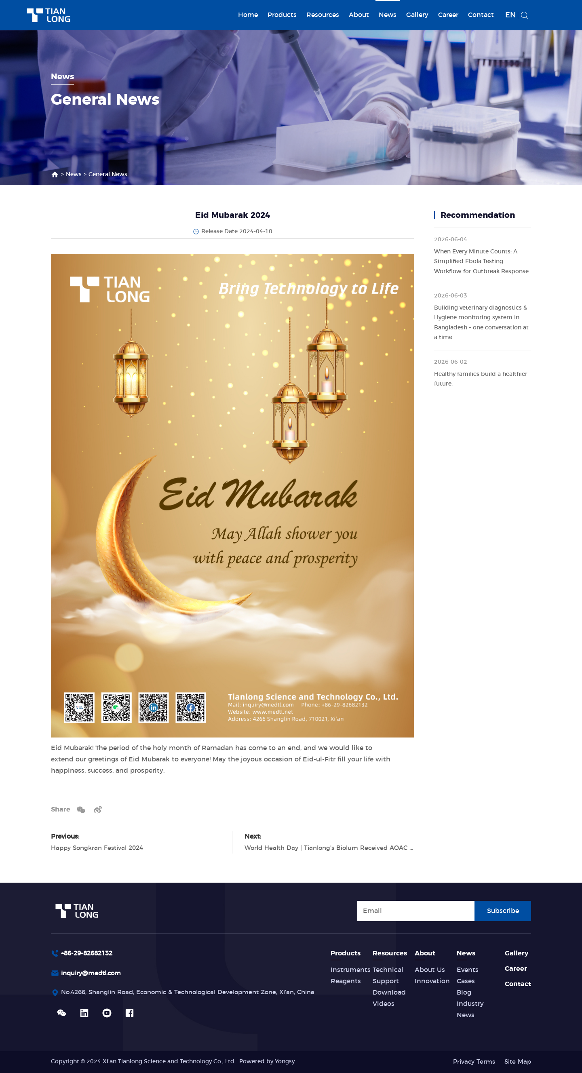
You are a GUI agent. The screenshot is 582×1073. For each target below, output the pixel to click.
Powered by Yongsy (267, 1062)
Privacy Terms (471, 1061)
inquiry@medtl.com (93, 974)
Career (448, 15)
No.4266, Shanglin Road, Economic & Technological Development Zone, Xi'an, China (197, 994)
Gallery (417, 15)
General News (108, 174)
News (387, 15)
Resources (322, 15)
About (359, 15)
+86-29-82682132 (89, 953)
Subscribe (503, 910)
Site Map (516, 1061)
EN (510, 15)
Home (248, 15)
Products (282, 15)
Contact (481, 15)
